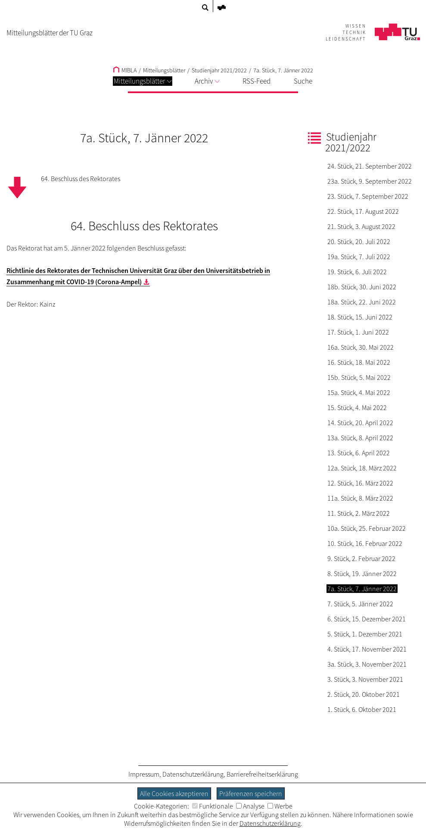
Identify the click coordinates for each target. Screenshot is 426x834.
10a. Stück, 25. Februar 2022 (366, 528)
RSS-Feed (257, 81)
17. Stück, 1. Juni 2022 (358, 332)
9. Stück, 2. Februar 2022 (361, 558)
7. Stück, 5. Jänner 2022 (360, 603)
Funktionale (212, 806)
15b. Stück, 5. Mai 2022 (359, 377)
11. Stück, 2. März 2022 (358, 513)
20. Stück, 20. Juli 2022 (358, 241)
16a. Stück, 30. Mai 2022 (360, 347)
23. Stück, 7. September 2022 (367, 196)
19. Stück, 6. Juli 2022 (357, 271)
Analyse (250, 806)
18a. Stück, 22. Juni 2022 (361, 302)
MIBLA (125, 70)
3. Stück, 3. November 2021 (365, 679)
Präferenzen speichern (250, 793)
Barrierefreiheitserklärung (262, 774)
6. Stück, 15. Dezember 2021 (366, 619)
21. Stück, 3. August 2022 (361, 226)
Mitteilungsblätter (142, 81)
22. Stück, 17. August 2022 (363, 211)
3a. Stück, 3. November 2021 (367, 664)
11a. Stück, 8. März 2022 (360, 498)
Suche (303, 81)
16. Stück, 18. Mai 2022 (358, 362)
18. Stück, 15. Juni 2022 (359, 317)
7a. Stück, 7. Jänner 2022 (283, 70)
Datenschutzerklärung (193, 774)
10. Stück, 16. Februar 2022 (364, 543)
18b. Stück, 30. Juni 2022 (361, 286)
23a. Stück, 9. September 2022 (369, 181)
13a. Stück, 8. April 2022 (360, 437)
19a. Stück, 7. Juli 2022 (358, 256)
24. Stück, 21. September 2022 (369, 166)
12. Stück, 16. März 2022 (360, 483)
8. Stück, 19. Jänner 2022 (362, 573)
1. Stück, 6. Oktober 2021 (361, 709)
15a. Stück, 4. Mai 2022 (358, 392)
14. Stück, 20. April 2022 (360, 422)
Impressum (143, 774)
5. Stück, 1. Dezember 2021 (364, 634)
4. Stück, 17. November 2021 (367, 649)
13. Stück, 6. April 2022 (358, 452)
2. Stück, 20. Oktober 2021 (363, 694)
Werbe (279, 806)
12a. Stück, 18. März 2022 (362, 468)
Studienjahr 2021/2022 (219, 70)
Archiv (207, 81)
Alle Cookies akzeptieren (174, 793)
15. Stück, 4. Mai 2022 (357, 407)
